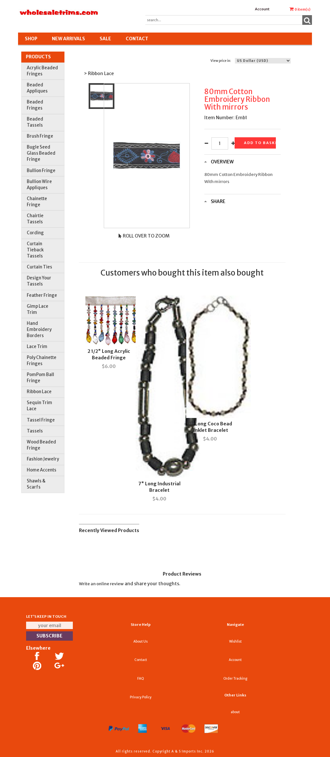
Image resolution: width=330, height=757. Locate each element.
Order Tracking (235, 678)
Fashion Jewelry (43, 459)
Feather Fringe (42, 295)
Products (38, 57)
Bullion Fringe (41, 170)
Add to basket (260, 143)
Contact (137, 39)
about (235, 712)
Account (262, 9)
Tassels (35, 431)
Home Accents (41, 470)
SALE (105, 39)
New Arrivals (68, 39)
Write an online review (101, 584)
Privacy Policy (140, 697)
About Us (140, 641)
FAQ (140, 678)
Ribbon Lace (39, 391)
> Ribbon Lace (99, 73)
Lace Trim (37, 346)
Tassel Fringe (41, 420)
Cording (35, 233)
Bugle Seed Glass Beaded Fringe (41, 153)
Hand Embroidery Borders (39, 329)
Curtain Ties (39, 267)
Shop (31, 39)
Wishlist (235, 641)
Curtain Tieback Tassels (35, 250)
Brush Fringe (40, 136)
